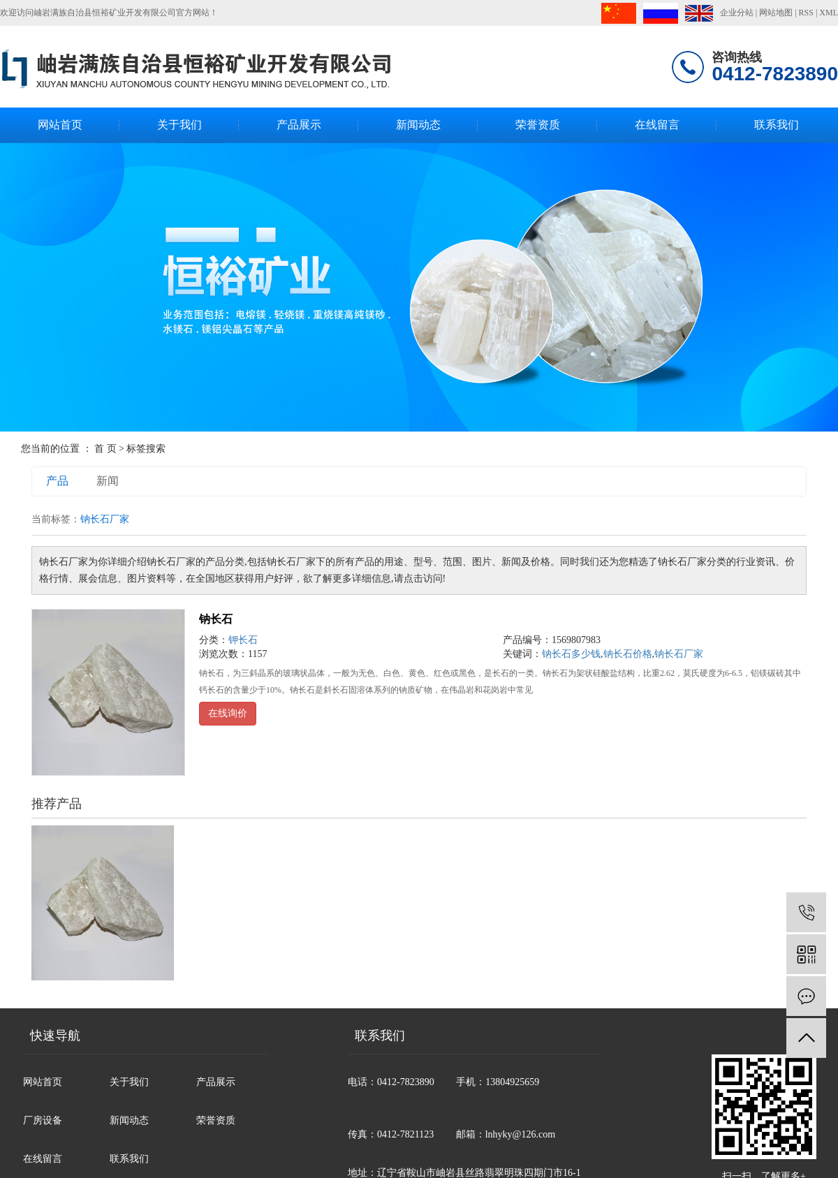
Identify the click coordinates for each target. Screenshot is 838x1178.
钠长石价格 (627, 654)
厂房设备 (42, 1120)
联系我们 (776, 125)
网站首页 (60, 125)
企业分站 (737, 12)
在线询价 (227, 713)
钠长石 (216, 619)
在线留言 (657, 125)
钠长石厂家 (678, 654)
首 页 (105, 448)
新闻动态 (418, 125)
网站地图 (776, 12)
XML (828, 12)
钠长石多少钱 (571, 654)
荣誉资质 (537, 125)
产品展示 (299, 125)
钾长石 (243, 640)
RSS (806, 12)
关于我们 (179, 125)
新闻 (107, 481)
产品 (57, 481)
